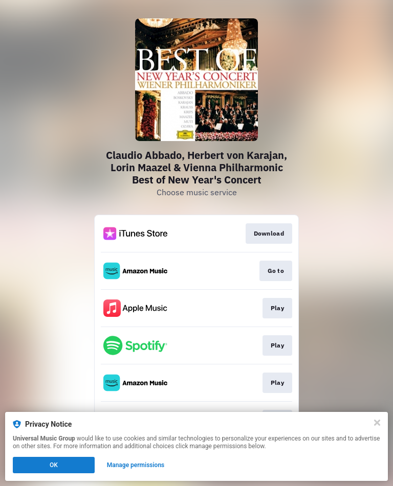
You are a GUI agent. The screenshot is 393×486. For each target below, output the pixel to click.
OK (54, 465)
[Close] (377, 422)
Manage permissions (136, 465)
